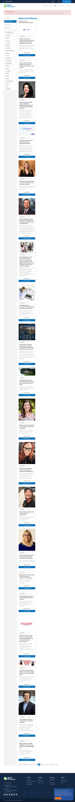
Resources (52, 777)
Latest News (7, 18)
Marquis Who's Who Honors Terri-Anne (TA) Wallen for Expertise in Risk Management (26, 470)
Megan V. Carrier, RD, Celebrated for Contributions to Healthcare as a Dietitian (26, 427)
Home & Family (8, 60)
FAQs (62, 782)
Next (53, 764)
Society (7, 83)
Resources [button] (61, 5)
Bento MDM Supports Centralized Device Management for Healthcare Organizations (26, 307)
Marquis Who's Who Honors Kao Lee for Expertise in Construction (26, 513)
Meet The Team (40, 782)
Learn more (68, 794)
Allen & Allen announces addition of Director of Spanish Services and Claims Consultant (26, 183)
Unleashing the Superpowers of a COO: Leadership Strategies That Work (26, 598)
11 (33, 764)
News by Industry (8, 21)
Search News (7, 27)
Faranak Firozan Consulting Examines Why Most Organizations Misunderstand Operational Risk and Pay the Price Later (26, 105)
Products (29, 777)
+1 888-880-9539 (8, 1)
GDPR (70, 795)
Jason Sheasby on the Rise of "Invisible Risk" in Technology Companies (26, 721)
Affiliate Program (29, 784)
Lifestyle (7, 73)
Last (56, 764)
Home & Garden (9, 63)
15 (44, 764)
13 (38, 764)
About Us (39, 779)
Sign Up (53, 1)
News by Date (8, 24)
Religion (7, 78)
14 (41, 764)
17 (49, 764)
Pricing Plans (29, 779)
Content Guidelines (64, 781)
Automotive (8, 35)
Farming (7, 53)
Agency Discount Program (31, 781)
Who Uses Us (40, 781)
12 (36, 764)
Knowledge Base (52, 779)
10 (30, 764)
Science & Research (9, 81)
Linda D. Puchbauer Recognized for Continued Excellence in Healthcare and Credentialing (26, 557)
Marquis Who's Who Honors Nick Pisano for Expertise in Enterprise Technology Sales (26, 576)
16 (47, 764)
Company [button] (45, 5)
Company (40, 777)
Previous (24, 764)
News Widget (52, 782)
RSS (50, 781)
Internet (7, 68)
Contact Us (68, 5)
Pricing (51, 5)
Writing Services (29, 782)
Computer (8, 40)
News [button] (55, 5)
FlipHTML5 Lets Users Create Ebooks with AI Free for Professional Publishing (26, 142)
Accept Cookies (58, 798)
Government (8, 58)
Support (63, 777)
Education (8, 45)
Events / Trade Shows (10, 50)
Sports (7, 86)
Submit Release (67, 1)
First (20, 764)
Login (59, 1)
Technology (8, 88)
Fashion (7, 55)
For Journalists (52, 784)
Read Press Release (26, 55)
